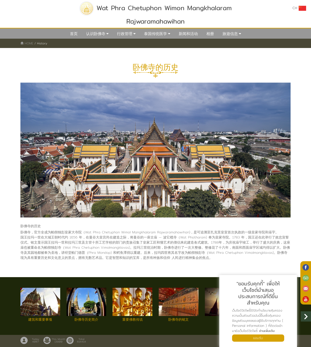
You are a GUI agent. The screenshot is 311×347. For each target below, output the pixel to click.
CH (299, 8)
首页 (74, 34)
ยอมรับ (258, 338)
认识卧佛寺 (95, 34)
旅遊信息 (230, 34)
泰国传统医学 (155, 34)
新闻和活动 (188, 34)
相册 (210, 34)
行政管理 (124, 34)
